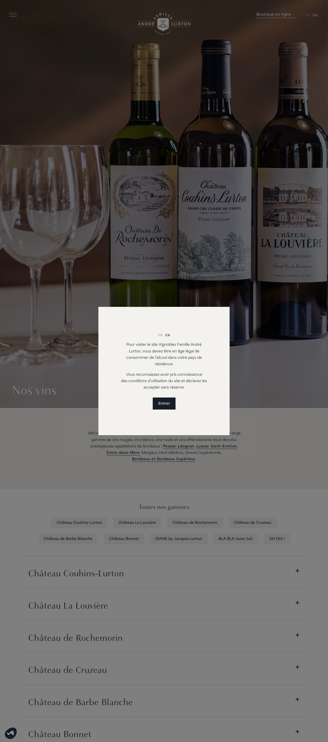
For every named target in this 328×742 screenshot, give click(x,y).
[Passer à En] (167, 336)
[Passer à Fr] (160, 336)
